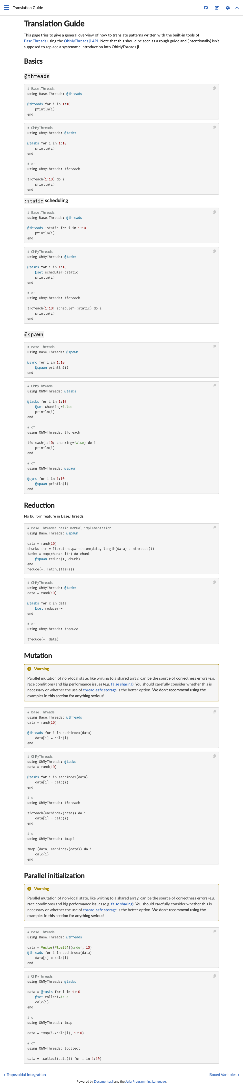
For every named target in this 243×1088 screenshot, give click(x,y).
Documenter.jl (103, 1081)
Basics (33, 61)
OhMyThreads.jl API (81, 41)
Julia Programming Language (145, 1081)
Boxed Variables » (224, 1075)
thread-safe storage (100, 690)
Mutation (38, 655)
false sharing (121, 684)
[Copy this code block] (215, 88)
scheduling (46, 200)
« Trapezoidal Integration (25, 1075)
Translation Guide (54, 24)
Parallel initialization (54, 876)
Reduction (39, 505)
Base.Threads (35, 41)
